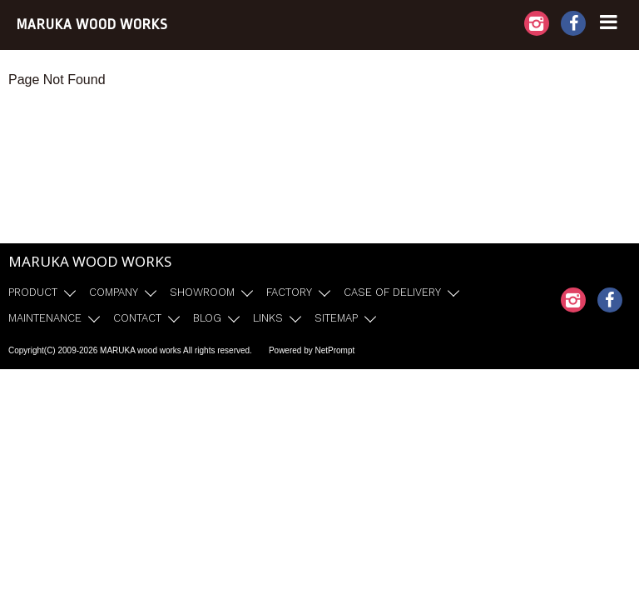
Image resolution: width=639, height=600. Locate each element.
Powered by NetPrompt (311, 350)
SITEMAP (336, 318)
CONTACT (137, 318)
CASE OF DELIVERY (392, 292)
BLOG (207, 318)
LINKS (268, 318)
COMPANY (113, 292)
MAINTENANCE (45, 318)
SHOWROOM (202, 292)
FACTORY (289, 292)
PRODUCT (32, 292)
